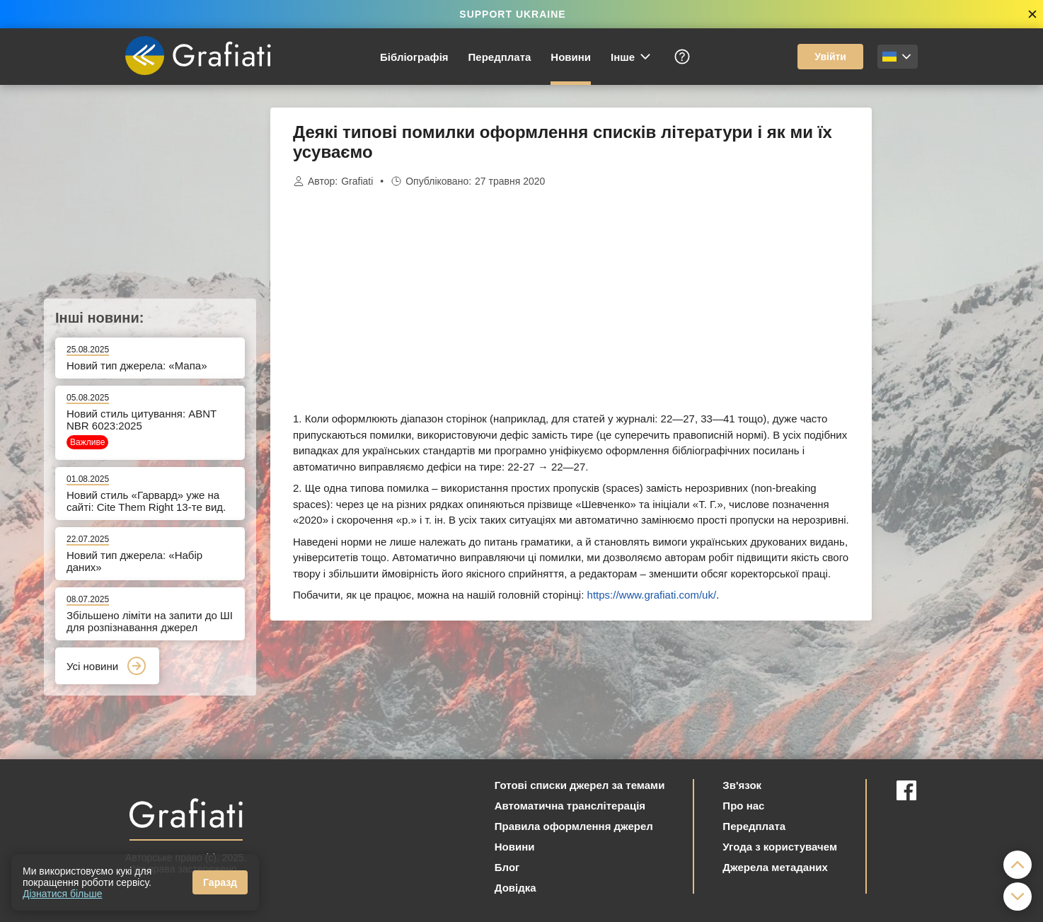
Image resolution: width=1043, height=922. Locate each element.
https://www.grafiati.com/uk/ (652, 595)
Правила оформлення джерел (574, 826)
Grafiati (357, 181)
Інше (631, 57)
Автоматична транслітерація (570, 806)
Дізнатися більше (63, 893)
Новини (571, 57)
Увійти (830, 56)
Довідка (515, 888)
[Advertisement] (942, 320)
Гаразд (220, 882)
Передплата (499, 57)
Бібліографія (414, 57)
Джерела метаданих (774, 867)
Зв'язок (741, 785)
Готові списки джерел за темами (580, 785)
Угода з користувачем (779, 847)
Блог (507, 867)
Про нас (743, 806)
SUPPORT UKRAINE (512, 14)
